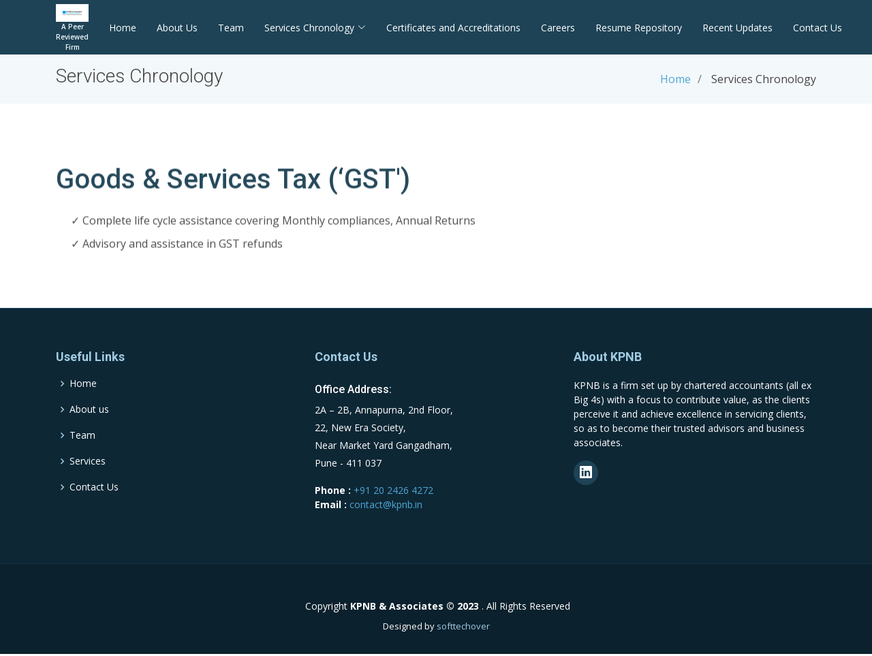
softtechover (463, 626)
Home (122, 27)
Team (231, 27)
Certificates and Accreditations (453, 27)
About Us (177, 27)
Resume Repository (638, 27)
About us (89, 409)
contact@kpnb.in (385, 504)
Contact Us (817, 27)
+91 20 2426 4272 (393, 490)
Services (87, 461)
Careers (558, 27)
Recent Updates (737, 27)
